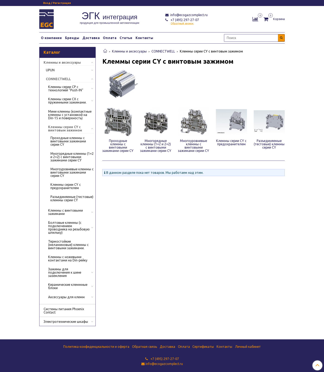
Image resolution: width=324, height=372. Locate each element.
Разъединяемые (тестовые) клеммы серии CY (71, 198)
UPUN (50, 70)
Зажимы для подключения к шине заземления (64, 272)
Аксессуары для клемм (66, 297)
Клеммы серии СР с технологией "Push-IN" (65, 88)
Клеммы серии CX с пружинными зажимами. (67, 100)
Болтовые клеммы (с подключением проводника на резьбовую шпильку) (69, 227)
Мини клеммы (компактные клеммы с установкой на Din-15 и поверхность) (70, 115)
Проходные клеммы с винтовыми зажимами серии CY (68, 141)
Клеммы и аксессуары (129, 51)
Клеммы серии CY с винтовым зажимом (65, 128)
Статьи (126, 38)
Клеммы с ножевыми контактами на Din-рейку (67, 258)
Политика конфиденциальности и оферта (96, 346)
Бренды (72, 38)
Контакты (144, 38)
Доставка (91, 38)
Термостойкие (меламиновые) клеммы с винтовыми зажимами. (68, 245)
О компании (51, 38)
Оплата (109, 38)
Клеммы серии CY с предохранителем (65, 186)
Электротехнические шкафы (66, 321)
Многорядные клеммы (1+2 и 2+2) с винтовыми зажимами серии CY (72, 157)
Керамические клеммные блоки (67, 286)
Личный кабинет (248, 346)
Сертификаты (203, 346)
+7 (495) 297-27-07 (184, 20)
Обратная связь (144, 346)
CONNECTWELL (163, 51)
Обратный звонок (182, 23)
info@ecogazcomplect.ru (188, 15)
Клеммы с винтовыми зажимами (65, 212)
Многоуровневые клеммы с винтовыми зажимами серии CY (72, 172)
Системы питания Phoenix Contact (64, 310)
